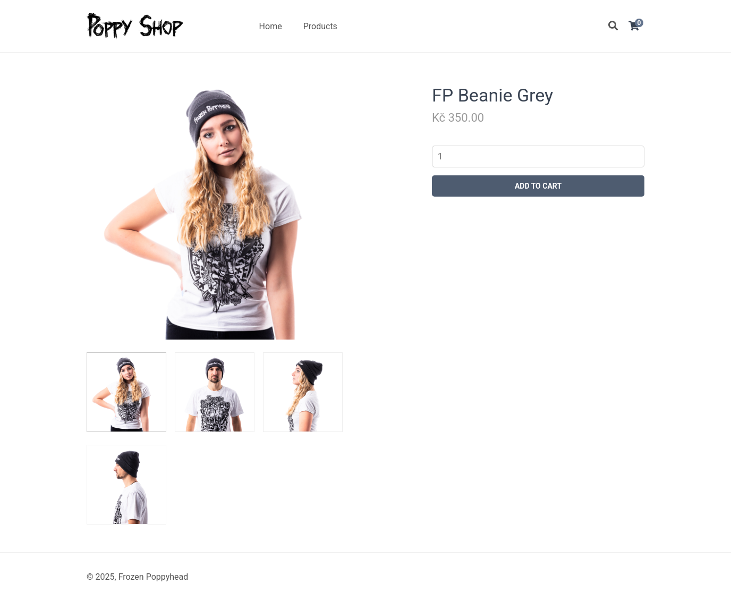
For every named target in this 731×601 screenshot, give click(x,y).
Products (320, 26)
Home (270, 26)
